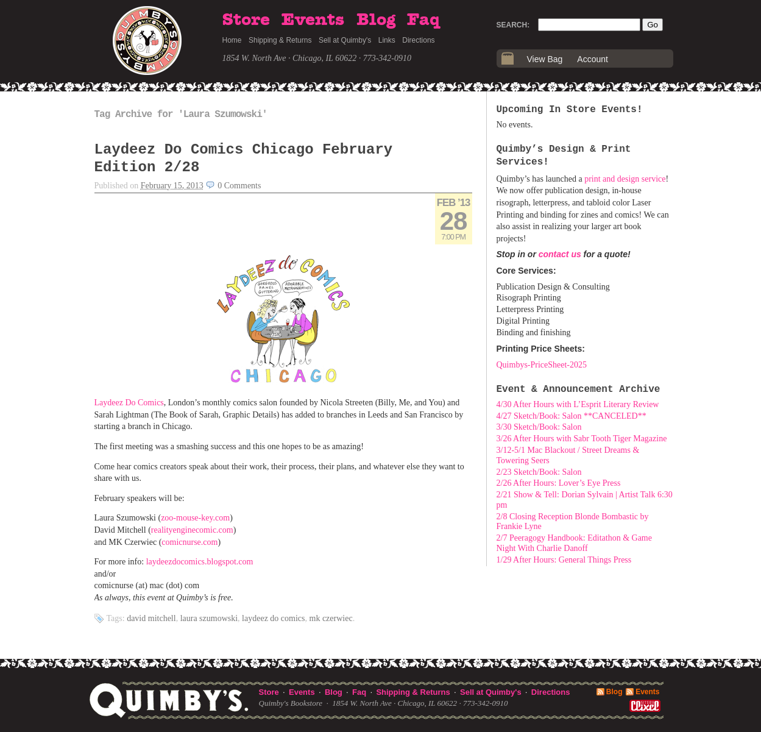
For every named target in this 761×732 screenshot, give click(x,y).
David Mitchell (151, 618)
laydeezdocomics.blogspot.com (199, 561)
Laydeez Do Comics (129, 402)
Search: (513, 25)
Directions (418, 40)
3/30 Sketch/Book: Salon (539, 427)
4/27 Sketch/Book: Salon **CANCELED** (571, 416)
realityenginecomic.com (192, 530)
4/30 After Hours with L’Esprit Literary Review (578, 404)
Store (246, 20)
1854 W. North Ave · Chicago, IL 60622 (289, 58)
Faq (423, 20)
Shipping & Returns (280, 40)
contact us (560, 254)
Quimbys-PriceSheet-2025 (542, 364)
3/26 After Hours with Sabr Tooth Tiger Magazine (582, 438)
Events (312, 20)
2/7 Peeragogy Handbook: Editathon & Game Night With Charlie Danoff (574, 543)
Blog (375, 20)
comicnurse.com (189, 542)
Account (592, 59)
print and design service (624, 178)
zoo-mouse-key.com (195, 517)
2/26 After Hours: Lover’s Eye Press (559, 483)
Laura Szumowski (209, 618)
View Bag (545, 59)
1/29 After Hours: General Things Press (564, 559)
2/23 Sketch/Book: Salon (539, 472)
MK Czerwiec (331, 618)
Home (232, 40)
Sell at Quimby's (345, 40)
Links (386, 40)
